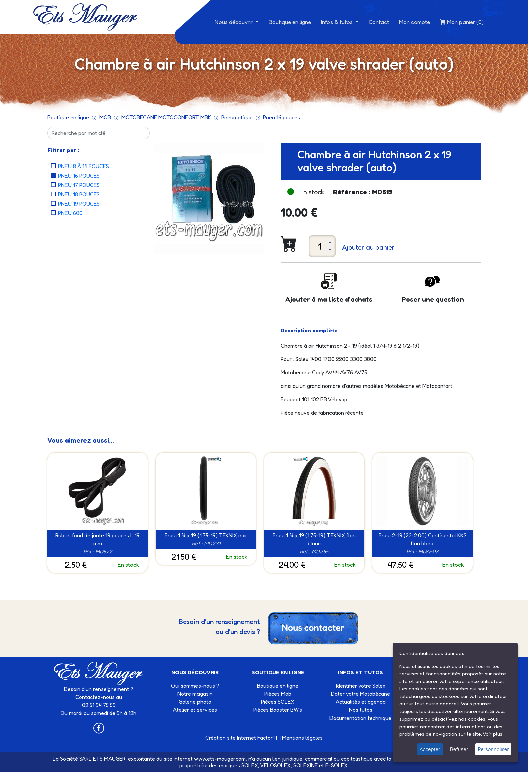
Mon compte (414, 21)
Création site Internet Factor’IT (241, 737)
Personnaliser (493, 749)
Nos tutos (360, 709)
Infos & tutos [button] (337, 21)
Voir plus (492, 734)
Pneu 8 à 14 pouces (83, 166)
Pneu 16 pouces (281, 117)
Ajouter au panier (368, 247)
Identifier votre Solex (360, 685)
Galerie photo (195, 701)
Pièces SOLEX (277, 701)
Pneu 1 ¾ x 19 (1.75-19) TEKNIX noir (206, 535)
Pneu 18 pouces (79, 194)
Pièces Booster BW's (277, 709)
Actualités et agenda (361, 701)
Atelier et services (195, 709)
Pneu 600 (70, 213)
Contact (379, 21)
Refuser (459, 749)
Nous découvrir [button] (234, 21)
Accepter (430, 749)
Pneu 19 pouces (79, 203)
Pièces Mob (277, 693)
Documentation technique (360, 717)
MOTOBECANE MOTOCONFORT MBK (166, 117)
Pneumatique (237, 117)
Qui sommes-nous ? (195, 685)
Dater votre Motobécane (360, 693)
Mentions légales (302, 737)
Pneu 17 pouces (79, 185)
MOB (105, 117)
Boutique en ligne (290, 21)
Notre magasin (195, 693)
